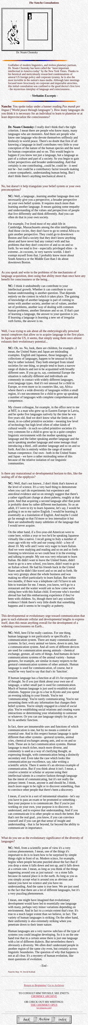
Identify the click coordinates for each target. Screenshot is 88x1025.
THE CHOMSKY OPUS (44, 1006)
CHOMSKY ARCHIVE (44, 996)
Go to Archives (56, 985)
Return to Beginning (35, 985)
